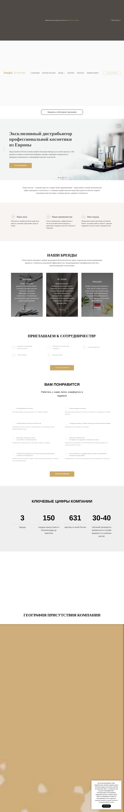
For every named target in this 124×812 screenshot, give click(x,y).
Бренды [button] (61, 73)
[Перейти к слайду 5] (65, 177)
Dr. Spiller (62, 279)
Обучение (70, 73)
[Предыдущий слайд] (4, 149)
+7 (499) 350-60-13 (115, 20)
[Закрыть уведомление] (120, 782)
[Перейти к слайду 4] (63, 177)
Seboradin (97, 281)
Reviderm (26, 279)
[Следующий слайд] (120, 149)
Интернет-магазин (48, 73)
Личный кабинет (93, 73)
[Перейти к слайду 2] (60, 177)
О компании (35, 73)
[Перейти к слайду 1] (58, 177)
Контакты (80, 73)
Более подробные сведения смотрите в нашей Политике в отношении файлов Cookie (106, 800)
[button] (111, 73)
